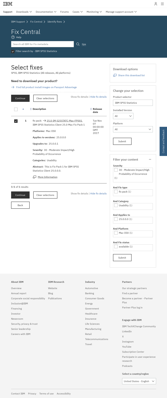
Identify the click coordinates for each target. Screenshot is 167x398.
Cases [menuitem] (76, 11)
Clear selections (45, 98)
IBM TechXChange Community (139, 326)
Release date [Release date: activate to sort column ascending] (97, 110)
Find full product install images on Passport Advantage (46, 87)
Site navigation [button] (162, 5)
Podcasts (127, 365)
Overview (16, 288)
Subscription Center (133, 351)
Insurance (90, 318)
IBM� (7, 4)
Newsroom (17, 318)
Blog (50, 293)
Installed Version (122, 110)
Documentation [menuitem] (44, 11)
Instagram (128, 341)
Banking (89, 293)
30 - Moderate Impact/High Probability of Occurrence (134, 171)
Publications (55, 298)
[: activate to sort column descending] (26, 110)
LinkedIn (127, 331)
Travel (88, 344)
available (124, 246)
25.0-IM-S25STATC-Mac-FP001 (65, 120)
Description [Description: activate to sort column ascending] (39, 108)
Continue (20, 98)
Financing (16, 308)
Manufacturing (93, 328)
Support (7, 11)
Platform (118, 123)
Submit (122, 141)
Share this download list (131, 75)
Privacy (32, 393)
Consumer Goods (94, 298)
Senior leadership (21, 328)
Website (52, 288)
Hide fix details (98, 96)
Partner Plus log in (132, 307)
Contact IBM (18, 393)
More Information (47, 176)
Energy (89, 303)
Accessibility (64, 393)
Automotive (91, 288)
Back (20, 205)
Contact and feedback (163, 141)
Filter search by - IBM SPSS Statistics (36, 51)
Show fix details (79, 96)
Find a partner (130, 293)
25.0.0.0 (123, 219)
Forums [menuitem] (64, 11)
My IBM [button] (155, 5)
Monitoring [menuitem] (93, 11)
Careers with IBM (20, 334)
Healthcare (91, 313)
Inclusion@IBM (19, 303)
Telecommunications (96, 339)
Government (92, 308)
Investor (16, 313)
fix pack (123, 191)
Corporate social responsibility (28, 298)
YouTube (126, 346)
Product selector (122, 96)
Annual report (18, 293)
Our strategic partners (134, 288)
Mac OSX (124, 232)
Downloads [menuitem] (22, 11)
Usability (124, 205)
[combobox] (123, 116)
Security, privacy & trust (24, 323)
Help (18, 37)
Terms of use (46, 393)
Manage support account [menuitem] (119, 11)
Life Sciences (92, 323)
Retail (88, 334)
